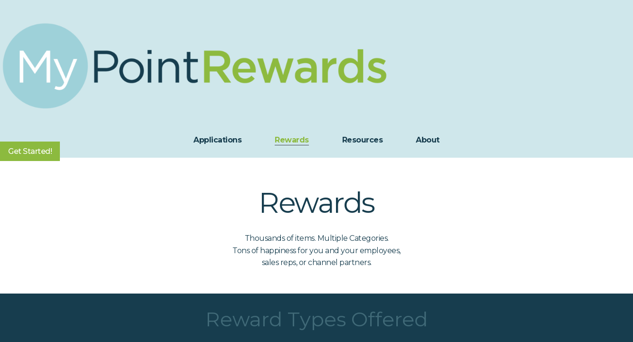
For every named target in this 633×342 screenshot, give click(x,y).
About (428, 139)
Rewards (292, 139)
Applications (217, 139)
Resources (362, 139)
